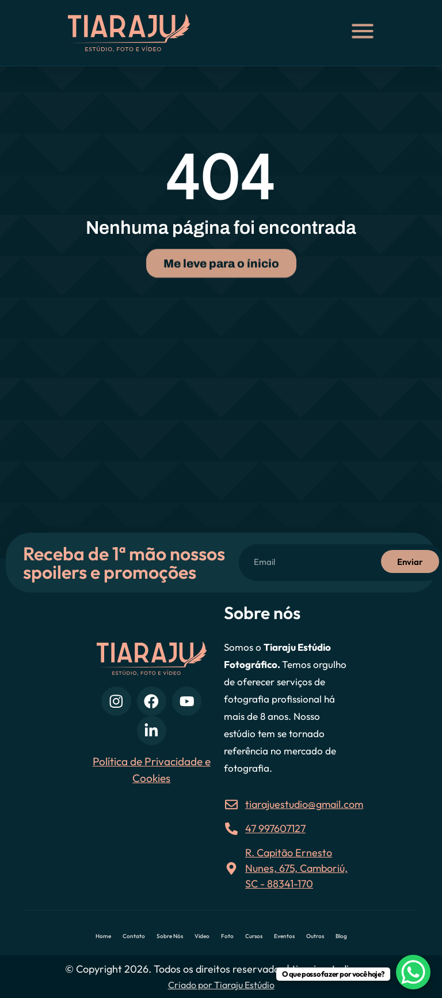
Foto (227, 936)
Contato (134, 936)
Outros (315, 936)
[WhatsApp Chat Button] (413, 972)
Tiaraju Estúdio (244, 985)
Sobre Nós (170, 936)
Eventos (284, 936)
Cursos (253, 936)
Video (202, 936)
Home (103, 936)
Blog (341, 936)
